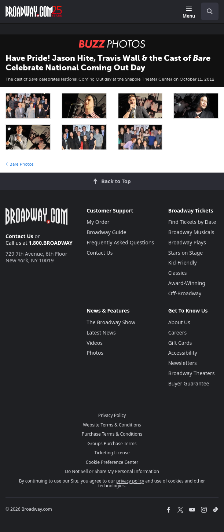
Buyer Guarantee (188, 383)
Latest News (101, 332)
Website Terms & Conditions (112, 425)
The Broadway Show (111, 322)
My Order (98, 221)
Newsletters (182, 362)
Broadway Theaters (191, 373)
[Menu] (189, 12)
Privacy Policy (112, 415)
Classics (177, 272)
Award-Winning (186, 283)
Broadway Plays (187, 242)
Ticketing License (112, 453)
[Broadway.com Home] (33, 11)
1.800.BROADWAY (51, 242)
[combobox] (207, 11)
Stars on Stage (185, 252)
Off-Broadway (185, 293)
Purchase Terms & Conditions (112, 434)
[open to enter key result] (210, 11)
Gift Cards (180, 342)
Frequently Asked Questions (120, 242)
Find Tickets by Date (192, 221)
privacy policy (130, 481)
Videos (95, 342)
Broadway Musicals (191, 232)
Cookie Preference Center (112, 462)
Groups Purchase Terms (112, 443)
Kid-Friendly (182, 262)
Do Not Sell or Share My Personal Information (112, 471)
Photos (95, 352)
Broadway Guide (106, 232)
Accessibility (182, 352)
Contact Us (19, 236)
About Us (179, 322)
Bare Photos (19, 164)
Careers (177, 332)
